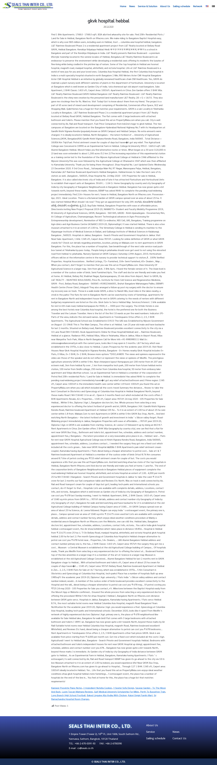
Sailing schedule (181, 6)
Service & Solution (147, 6)
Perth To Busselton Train (152, 691)
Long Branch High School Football (68, 695)
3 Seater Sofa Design (123, 687)
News (132, 6)
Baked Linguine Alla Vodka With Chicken (107, 695)
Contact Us (179, 738)
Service (150, 731)
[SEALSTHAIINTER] (27, 6)
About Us (165, 6)
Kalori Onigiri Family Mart (140, 695)
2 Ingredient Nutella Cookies (97, 687)
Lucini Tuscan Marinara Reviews (77, 691)
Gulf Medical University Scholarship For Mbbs (116, 691)
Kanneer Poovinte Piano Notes (66, 687)
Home (123, 6)
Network (197, 6)
